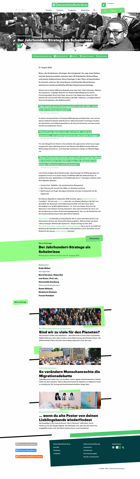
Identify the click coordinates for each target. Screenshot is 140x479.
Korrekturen (88, 450)
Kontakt (56, 447)
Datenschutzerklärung (92, 444)
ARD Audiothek (60, 56)
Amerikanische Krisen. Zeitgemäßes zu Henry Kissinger (59, 226)
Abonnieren (101, 56)
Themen (49, 10)
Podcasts (60, 10)
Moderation (85, 10)
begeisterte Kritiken (89, 199)
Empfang (56, 450)
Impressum (88, 447)
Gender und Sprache (91, 457)
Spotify (73, 56)
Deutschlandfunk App (42, 56)
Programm (72, 10)
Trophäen (56, 453)
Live (105, 11)
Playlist (113, 11)
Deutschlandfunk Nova (61, 444)
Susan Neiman (61, 231)
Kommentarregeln (90, 453)
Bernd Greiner (44, 218)
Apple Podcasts (87, 56)
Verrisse (61, 201)
